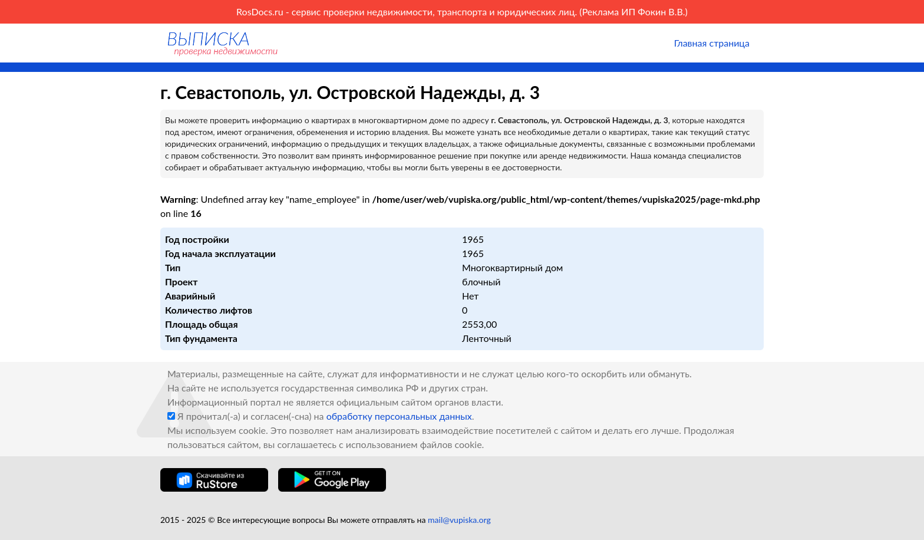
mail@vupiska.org (459, 520)
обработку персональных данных (399, 416)
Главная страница (712, 42)
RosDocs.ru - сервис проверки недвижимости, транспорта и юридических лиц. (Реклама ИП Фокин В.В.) (462, 11)
